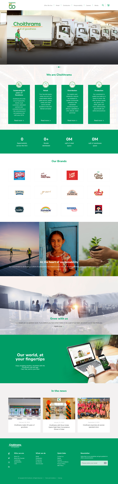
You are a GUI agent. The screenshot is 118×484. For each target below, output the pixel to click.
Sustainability (17, 462)
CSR (15, 463)
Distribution (66, 5)
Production (39, 460)
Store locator (39, 463)
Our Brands (39, 462)
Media (96, 5)
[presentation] (5, 191)
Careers (88, 5)
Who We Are (48, 5)
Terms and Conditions (50, 478)
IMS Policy (60, 465)
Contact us (60, 456)
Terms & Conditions (62, 462)
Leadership (17, 460)
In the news (59, 391)
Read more (18, 120)
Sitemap (60, 478)
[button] (57, 67)
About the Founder (19, 458)
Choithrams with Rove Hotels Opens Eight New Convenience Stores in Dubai (59, 427)
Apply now (58, 326)
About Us (16, 456)
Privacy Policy (61, 463)
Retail (57, 5)
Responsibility (78, 5)
